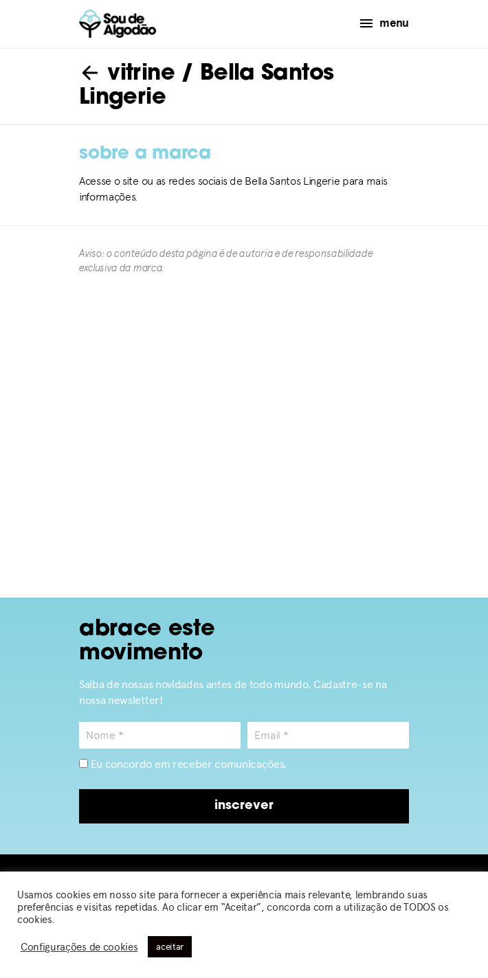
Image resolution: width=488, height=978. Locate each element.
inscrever (244, 805)
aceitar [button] (170, 947)
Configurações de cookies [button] (79, 947)
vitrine (127, 74)
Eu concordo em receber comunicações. (183, 764)
